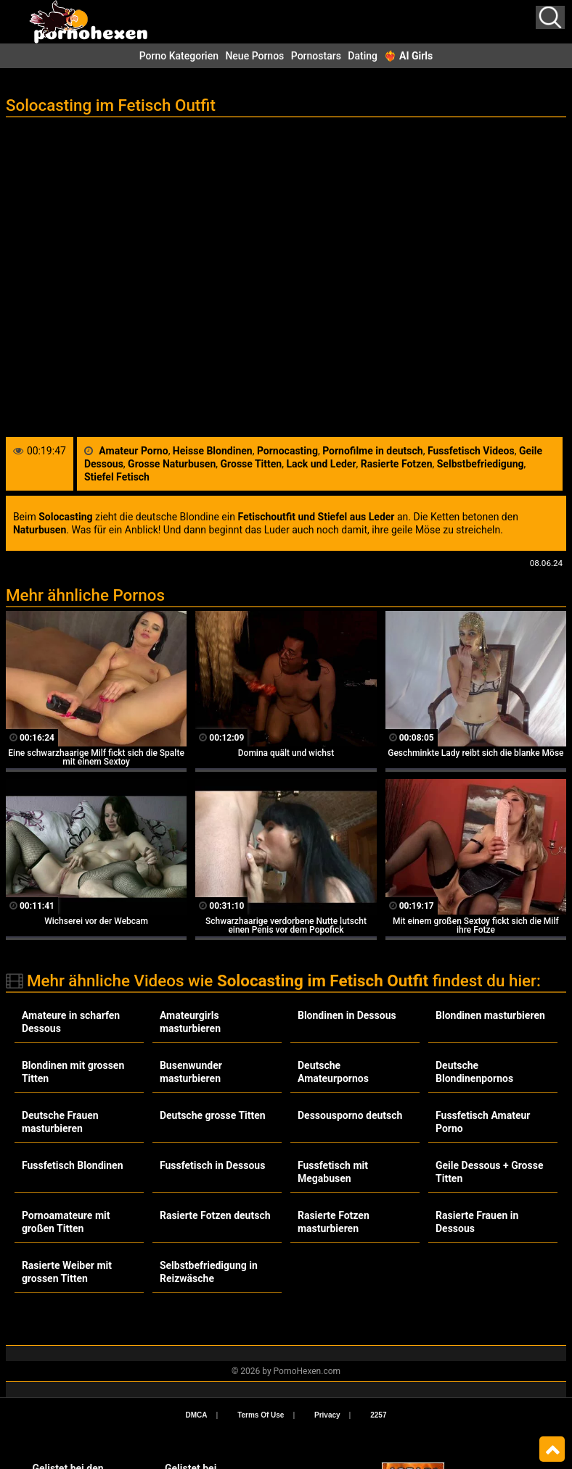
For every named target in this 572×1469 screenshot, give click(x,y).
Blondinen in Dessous (347, 1015)
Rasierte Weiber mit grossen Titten (67, 1272)
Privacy (327, 1415)
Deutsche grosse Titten (213, 1115)
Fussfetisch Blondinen (72, 1165)
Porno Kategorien (178, 56)
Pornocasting (287, 451)
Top (552, 1449)
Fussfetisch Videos (471, 451)
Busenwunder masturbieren (191, 1072)
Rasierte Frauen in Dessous (477, 1222)
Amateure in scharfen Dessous (71, 1022)
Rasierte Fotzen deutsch (215, 1215)
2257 (378, 1415)
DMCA (197, 1415)
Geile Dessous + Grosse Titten (489, 1172)
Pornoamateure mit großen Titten (66, 1222)
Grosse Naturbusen (172, 464)
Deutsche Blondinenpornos (474, 1072)
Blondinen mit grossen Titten (73, 1072)
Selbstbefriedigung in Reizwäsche (209, 1272)
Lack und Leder (321, 464)
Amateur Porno (133, 451)
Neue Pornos (254, 56)
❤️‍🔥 (408, 56)
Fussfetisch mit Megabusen (333, 1172)
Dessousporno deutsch (350, 1115)
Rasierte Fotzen (397, 464)
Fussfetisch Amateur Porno (483, 1122)
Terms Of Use (260, 1415)
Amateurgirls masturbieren (190, 1022)
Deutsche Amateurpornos (333, 1072)
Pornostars (316, 56)
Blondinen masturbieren (490, 1015)
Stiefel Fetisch (117, 477)
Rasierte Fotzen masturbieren (333, 1222)
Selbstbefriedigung (480, 464)
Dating (362, 56)
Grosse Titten (251, 464)
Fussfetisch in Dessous (212, 1165)
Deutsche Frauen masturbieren (60, 1122)
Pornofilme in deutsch (372, 451)
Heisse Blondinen (213, 451)
